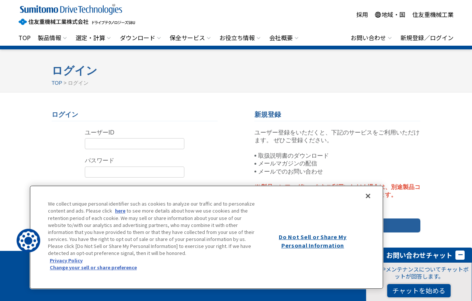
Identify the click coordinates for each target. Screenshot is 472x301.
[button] (28, 240)
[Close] (368, 196)
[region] (207, 237)
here (120, 210)
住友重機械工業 (433, 14)
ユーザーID (99, 132)
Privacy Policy (66, 260)
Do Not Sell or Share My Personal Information (313, 241)
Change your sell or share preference (93, 267)
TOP (24, 37)
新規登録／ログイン (427, 37)
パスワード (99, 160)
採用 (362, 14)
